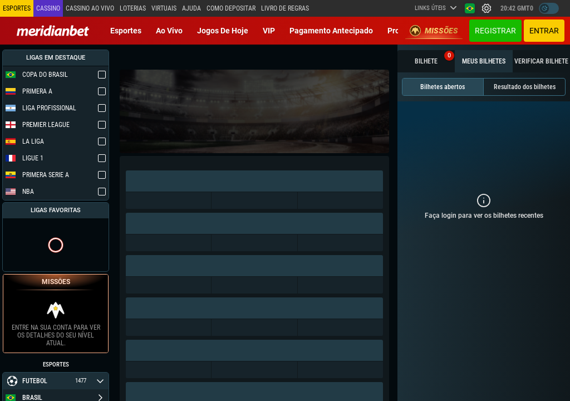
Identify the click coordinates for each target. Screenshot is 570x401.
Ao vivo (169, 30)
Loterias (133, 8)
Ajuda (191, 8)
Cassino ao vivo (90, 8)
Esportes (125, 30)
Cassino (48, 8)
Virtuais (163, 8)
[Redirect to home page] (53, 31)
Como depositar (231, 8)
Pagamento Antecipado (331, 30)
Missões (434, 30)
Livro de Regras (285, 8)
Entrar (544, 30)
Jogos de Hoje (222, 30)
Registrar (495, 30)
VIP (269, 30)
